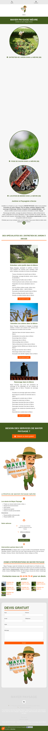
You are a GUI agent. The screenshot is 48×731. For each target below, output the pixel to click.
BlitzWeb (13, 729)
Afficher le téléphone (25, 532)
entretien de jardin (36, 209)
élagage (37, 207)
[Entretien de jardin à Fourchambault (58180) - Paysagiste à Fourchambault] (34, 589)
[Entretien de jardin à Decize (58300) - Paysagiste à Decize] (34, 584)
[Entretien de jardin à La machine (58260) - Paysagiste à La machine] (3, 584)
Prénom (27, 612)
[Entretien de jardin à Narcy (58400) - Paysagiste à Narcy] (3, 589)
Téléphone (27, 618)
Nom (5, 612)
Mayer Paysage (14, 268)
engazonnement (15, 569)
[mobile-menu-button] (24, 15)
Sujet (5, 624)
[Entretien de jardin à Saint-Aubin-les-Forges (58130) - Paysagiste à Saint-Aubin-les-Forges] (18, 589)
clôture (27, 207)
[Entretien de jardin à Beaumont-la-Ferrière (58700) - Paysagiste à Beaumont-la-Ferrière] (3, 594)
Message (6, 630)
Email (5, 618)
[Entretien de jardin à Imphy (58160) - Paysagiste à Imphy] (18, 584)
